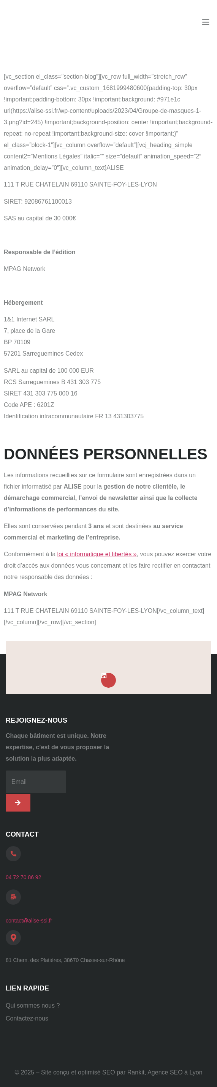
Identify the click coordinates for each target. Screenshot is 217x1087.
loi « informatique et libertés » (97, 554)
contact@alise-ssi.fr (29, 921)
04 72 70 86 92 (23, 877)
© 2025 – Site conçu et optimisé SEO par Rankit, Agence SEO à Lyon (108, 1072)
